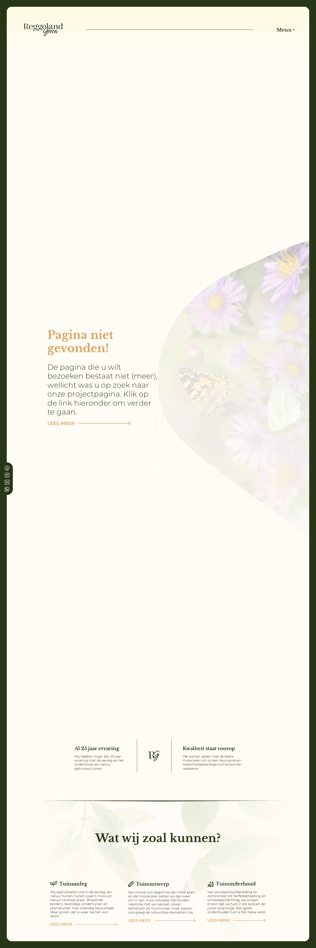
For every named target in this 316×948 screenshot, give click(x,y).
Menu (285, 30)
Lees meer (89, 423)
